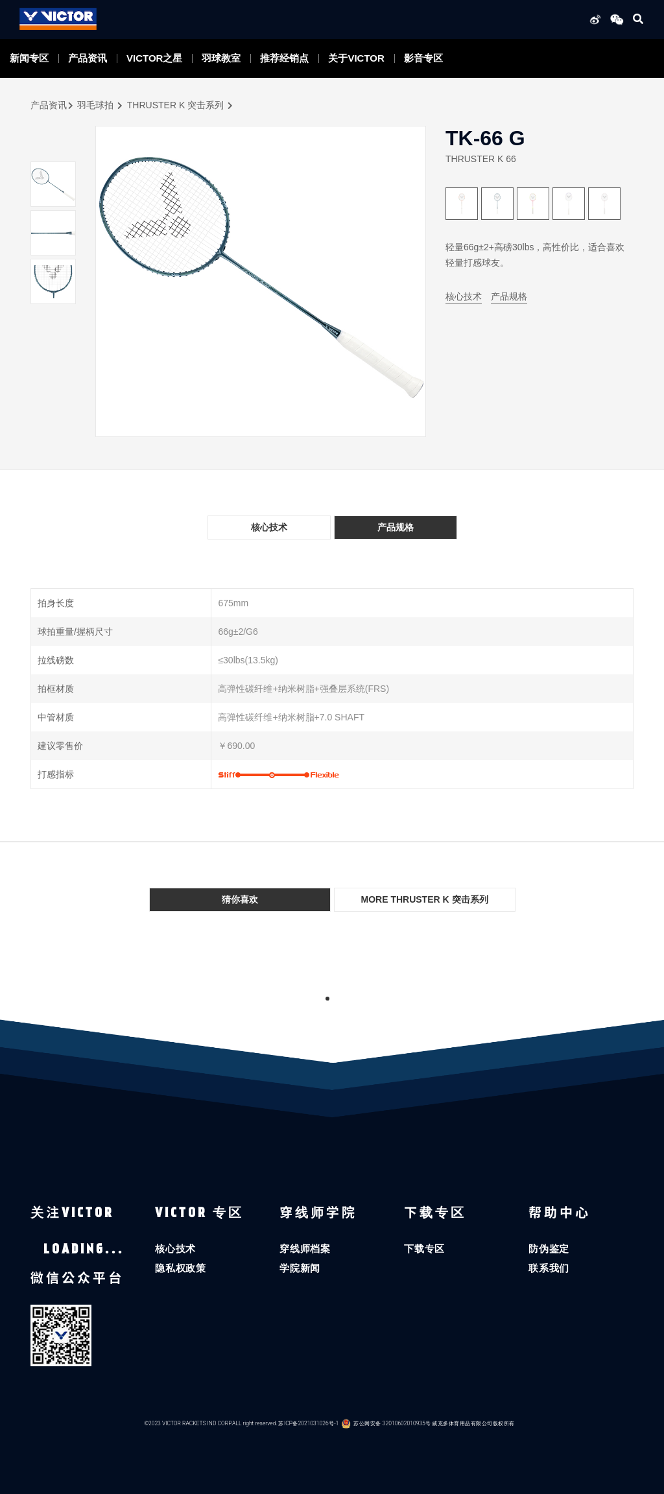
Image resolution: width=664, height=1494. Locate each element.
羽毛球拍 (95, 105)
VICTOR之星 (154, 58)
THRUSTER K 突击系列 (175, 105)
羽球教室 (221, 58)
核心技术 (463, 296)
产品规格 (509, 296)
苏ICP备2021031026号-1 (308, 1423)
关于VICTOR (356, 58)
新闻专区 (29, 58)
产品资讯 (87, 58)
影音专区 (423, 58)
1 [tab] (327, 999)
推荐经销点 (284, 58)
